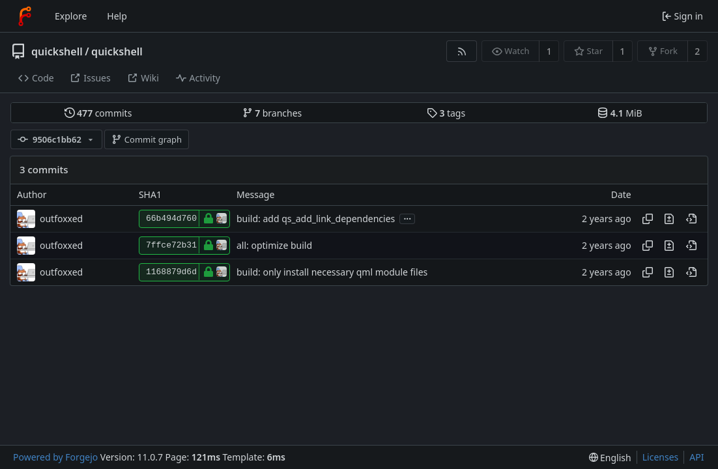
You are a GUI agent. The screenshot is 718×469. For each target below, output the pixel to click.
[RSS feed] (461, 51)
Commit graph (146, 139)
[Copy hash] (647, 219)
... (407, 218)
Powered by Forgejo (55, 457)
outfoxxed (61, 218)
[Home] (25, 16)
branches (272, 113)
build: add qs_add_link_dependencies (316, 218)
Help (117, 16)
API (696, 457)
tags (446, 113)
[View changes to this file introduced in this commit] (669, 219)
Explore (71, 16)
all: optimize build (274, 245)
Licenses (660, 457)
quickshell (57, 51)
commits (98, 113)
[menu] (610, 457)
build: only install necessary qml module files (332, 272)
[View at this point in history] (691, 219)
